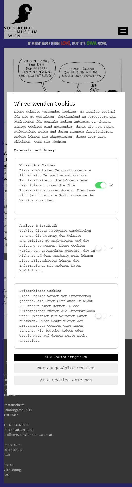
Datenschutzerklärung (34, 150)
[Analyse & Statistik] (100, 248)
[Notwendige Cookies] (100, 185)
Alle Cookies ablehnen (66, 380)
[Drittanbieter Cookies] (100, 316)
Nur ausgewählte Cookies (65, 368)
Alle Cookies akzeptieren (66, 357)
